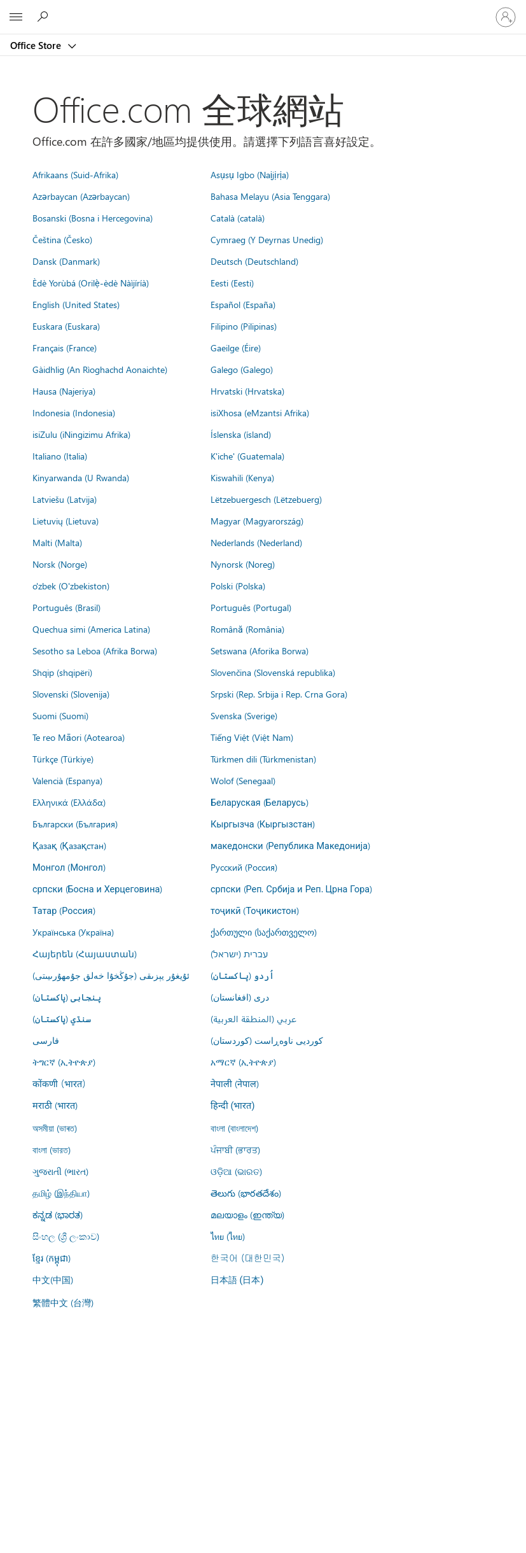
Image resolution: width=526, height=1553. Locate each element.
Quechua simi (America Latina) (91, 628)
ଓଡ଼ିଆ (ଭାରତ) (236, 1171)
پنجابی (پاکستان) (66, 996)
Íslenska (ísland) (241, 434)
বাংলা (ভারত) (51, 1149)
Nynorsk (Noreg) (243, 564)
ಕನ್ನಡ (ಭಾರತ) (57, 1214)
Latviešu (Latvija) (64, 499)
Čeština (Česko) (62, 239)
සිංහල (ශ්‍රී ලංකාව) (65, 1236)
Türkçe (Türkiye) (62, 758)
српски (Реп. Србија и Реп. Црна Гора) (291, 888)
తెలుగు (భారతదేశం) (246, 1192)
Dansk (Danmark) (66, 261)
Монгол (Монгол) (69, 867)
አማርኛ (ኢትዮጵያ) (243, 1061)
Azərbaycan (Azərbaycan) (81, 196)
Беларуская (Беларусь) (259, 802)
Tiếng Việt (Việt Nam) (252, 737)
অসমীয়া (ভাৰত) (54, 1127)
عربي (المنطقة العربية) (253, 1018)
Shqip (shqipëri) (62, 672)
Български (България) (75, 823)
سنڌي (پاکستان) (61, 1018)
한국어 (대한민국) (247, 1257)
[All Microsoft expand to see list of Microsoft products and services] (16, 17)
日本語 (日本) (237, 1280)
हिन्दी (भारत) (233, 1105)
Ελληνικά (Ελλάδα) (69, 802)
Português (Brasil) (66, 607)
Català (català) (238, 217)
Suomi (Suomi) (60, 715)
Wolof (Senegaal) (243, 780)
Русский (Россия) (244, 867)
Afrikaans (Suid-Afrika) (75, 174)
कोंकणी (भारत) (59, 1083)
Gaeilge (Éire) (236, 347)
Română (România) (247, 628)
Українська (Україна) (73, 931)
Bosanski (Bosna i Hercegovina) (92, 217)
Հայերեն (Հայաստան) (84, 953)
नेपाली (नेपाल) (235, 1083)
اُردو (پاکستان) (242, 975)
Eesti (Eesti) (232, 282)
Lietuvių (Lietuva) (65, 520)
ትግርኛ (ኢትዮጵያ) (63, 1061)
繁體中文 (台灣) (62, 1302)
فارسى (45, 1040)
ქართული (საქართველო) (264, 931)
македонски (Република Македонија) (290, 845)
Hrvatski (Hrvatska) (247, 390)
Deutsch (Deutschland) (254, 261)
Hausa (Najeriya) (63, 390)
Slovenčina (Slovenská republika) (273, 672)
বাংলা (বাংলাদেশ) (234, 1127)
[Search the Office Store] (44, 16)
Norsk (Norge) (59, 564)
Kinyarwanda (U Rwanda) (80, 477)
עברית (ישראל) (239, 953)
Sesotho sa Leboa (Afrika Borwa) (94, 650)
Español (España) (243, 304)
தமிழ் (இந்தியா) (61, 1192)
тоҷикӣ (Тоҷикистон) (255, 910)
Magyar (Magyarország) (257, 520)
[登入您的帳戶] (505, 17)
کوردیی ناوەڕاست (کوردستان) (267, 1040)
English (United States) (76, 304)
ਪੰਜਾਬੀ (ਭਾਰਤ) (235, 1149)
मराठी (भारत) (55, 1105)
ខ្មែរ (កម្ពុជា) (51, 1257)
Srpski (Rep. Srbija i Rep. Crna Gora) (279, 693)
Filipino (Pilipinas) (244, 326)
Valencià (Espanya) (67, 780)
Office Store (37, 45)
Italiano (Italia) (59, 455)
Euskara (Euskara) (66, 326)
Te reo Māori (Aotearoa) (78, 737)
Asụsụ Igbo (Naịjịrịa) (250, 174)
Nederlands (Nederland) (256, 542)
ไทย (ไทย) (228, 1236)
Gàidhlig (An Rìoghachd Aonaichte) (99, 369)
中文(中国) (52, 1279)
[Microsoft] (263, 9)
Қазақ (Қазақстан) (69, 845)
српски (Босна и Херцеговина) (97, 888)
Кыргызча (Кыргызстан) (263, 823)
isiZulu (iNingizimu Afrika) (81, 434)
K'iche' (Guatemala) (247, 455)
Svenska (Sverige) (244, 715)
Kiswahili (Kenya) (242, 477)
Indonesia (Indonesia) (73, 412)
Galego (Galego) (242, 369)
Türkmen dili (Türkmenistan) (263, 758)
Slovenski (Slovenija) (70, 693)
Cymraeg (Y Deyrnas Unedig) (267, 239)
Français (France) (64, 347)
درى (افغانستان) (240, 996)
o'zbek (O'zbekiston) (70, 585)
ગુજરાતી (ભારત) (60, 1171)
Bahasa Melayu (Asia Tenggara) (270, 196)
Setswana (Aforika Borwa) (259, 650)
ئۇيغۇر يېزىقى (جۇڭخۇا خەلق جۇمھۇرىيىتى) (111, 975)
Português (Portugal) (251, 607)
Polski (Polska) (238, 585)
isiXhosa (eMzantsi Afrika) (260, 412)
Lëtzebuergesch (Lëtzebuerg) (266, 499)
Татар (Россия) (63, 910)
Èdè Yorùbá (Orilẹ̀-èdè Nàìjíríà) (90, 282)
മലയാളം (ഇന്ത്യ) (247, 1214)
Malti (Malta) (57, 542)
